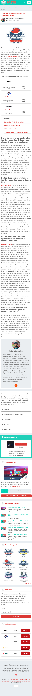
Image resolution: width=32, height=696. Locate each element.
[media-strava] (16, 385)
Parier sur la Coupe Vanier (12, 129)
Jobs (19, 681)
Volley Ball (24, 557)
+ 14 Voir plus (6, 429)
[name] (16, 608)
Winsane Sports (9, 109)
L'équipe (22, 679)
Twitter (23, 681)
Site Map (27, 681)
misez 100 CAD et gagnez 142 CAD (16, 496)
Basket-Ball (7, 419)
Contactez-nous (14, 681)
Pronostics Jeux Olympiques (23, 568)
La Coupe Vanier (6, 244)
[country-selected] (15, 686)
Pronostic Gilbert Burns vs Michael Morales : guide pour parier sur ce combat (17, 538)
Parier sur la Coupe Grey (12, 125)
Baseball (6, 409)
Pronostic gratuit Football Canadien (16, 132)
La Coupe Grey (6, 185)
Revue (20, 447)
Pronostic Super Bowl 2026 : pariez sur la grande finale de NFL (19, 510)
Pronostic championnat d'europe (8, 568)
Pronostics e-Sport (8, 580)
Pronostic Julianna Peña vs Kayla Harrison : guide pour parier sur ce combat (17, 530)
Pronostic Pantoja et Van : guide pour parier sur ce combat (18, 517)
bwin (8, 85)
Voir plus (28, 583)
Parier (21, 444)
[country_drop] (17, 686)
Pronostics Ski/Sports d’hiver (13, 414)
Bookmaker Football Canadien (14, 122)
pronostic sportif (13, 56)
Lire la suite (16, 486)
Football (6, 424)
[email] (16, 612)
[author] (3, 20)
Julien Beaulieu (16, 351)
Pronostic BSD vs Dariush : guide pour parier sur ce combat (18, 524)
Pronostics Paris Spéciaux (23, 580)
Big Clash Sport (8, 96)
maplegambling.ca (14, 679)
